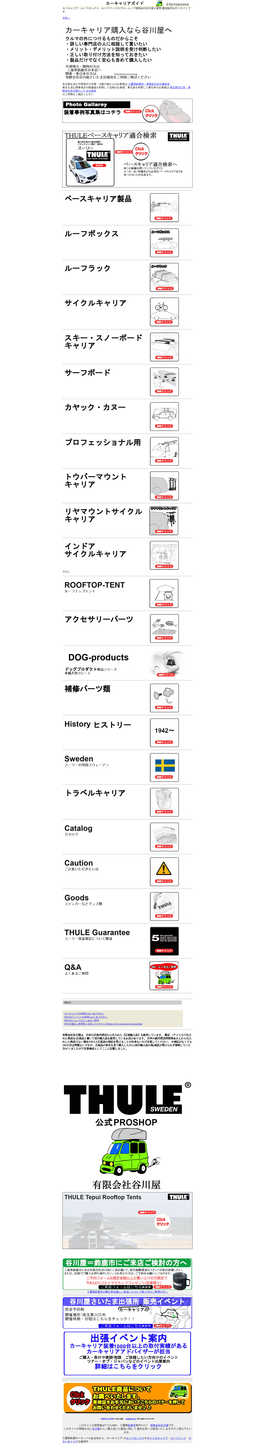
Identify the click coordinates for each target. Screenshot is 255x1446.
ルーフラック (178, 1438)
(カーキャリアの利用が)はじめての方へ (84, 1013)
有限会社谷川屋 (159, 1425)
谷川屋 (96, 1428)
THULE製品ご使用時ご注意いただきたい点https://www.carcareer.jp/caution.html (103, 1024)
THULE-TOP (107, 1418)
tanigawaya (131, 1418)
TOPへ (66, 18)
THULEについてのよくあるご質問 (81, 1020)
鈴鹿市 (132, 1425)
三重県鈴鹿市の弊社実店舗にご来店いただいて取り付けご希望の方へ (127, 1290)
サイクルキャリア (157, 1438)
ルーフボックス (135, 1438)
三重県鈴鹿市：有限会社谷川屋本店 (149, 84)
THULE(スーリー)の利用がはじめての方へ (85, 1017)
